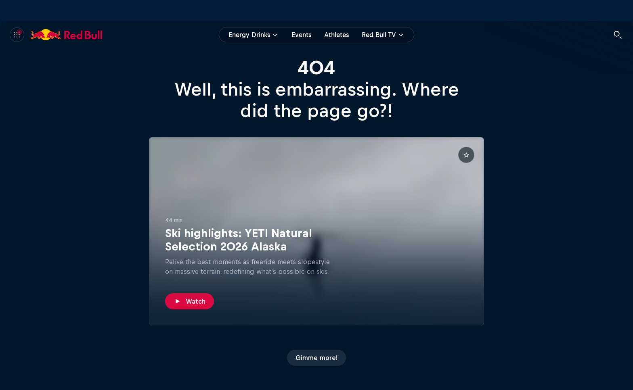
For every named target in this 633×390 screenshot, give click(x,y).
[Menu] (17, 34)
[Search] (617, 34)
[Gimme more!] (316, 358)
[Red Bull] (67, 34)
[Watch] (189, 301)
